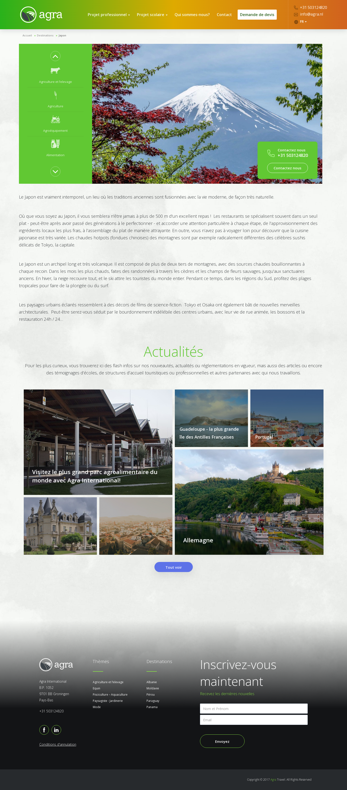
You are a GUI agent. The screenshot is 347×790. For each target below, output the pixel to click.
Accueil (27, 35)
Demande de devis (257, 14)
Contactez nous (287, 168)
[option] (55, 75)
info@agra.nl (308, 14)
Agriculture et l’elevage (108, 682)
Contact (224, 14)
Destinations (45, 35)
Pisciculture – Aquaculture (110, 695)
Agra (273, 780)
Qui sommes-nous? (192, 14)
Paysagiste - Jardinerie (108, 701)
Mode (97, 707)
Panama (152, 707)
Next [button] (55, 171)
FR (300, 21)
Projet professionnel (109, 14)
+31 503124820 (310, 7)
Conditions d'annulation (57, 744)
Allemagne (198, 540)
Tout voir (173, 567)
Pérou (151, 695)
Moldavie (153, 688)
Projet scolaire (152, 14)
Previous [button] (55, 56)
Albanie (152, 682)
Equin (96, 688)
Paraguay (153, 701)
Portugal (264, 437)
